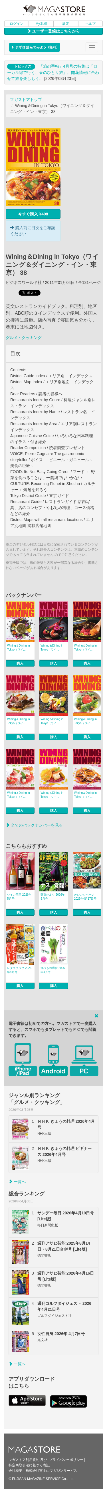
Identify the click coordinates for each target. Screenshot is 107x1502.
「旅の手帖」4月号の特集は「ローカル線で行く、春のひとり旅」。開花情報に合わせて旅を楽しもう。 (53, 72)
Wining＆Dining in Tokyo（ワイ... (18, 647)
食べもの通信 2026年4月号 (53, 970)
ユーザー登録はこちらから (53, 31)
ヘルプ (90, 24)
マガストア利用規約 (24, 1460)
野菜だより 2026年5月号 (53, 896)
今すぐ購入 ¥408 (33, 214)
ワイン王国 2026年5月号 (19, 896)
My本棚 (41, 24)
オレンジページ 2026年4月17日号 (85, 896)
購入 (20, 663)
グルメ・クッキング (24, 337)
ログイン (16, 24)
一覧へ (17, 1181)
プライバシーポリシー (66, 1460)
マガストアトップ (26, 99)
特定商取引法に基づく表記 (29, 1465)
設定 (65, 24)
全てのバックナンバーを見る (34, 825)
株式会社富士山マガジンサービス (51, 1471)
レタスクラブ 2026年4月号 (19, 970)
